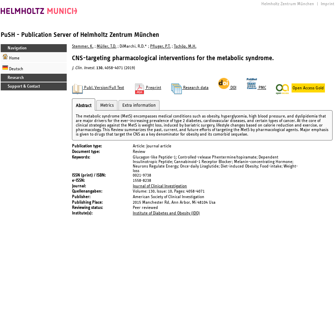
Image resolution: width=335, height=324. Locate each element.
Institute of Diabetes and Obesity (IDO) (166, 213)
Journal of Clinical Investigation (160, 186)
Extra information (139, 105)
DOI (227, 88)
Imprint (327, 4)
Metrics (107, 105)
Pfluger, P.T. (160, 46)
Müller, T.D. (106, 46)
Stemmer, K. (82, 46)
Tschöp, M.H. (185, 46)
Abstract (83, 105)
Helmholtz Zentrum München (287, 4)
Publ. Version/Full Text (98, 88)
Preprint (147, 88)
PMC (256, 88)
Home (10, 57)
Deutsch (12, 68)
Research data (190, 88)
